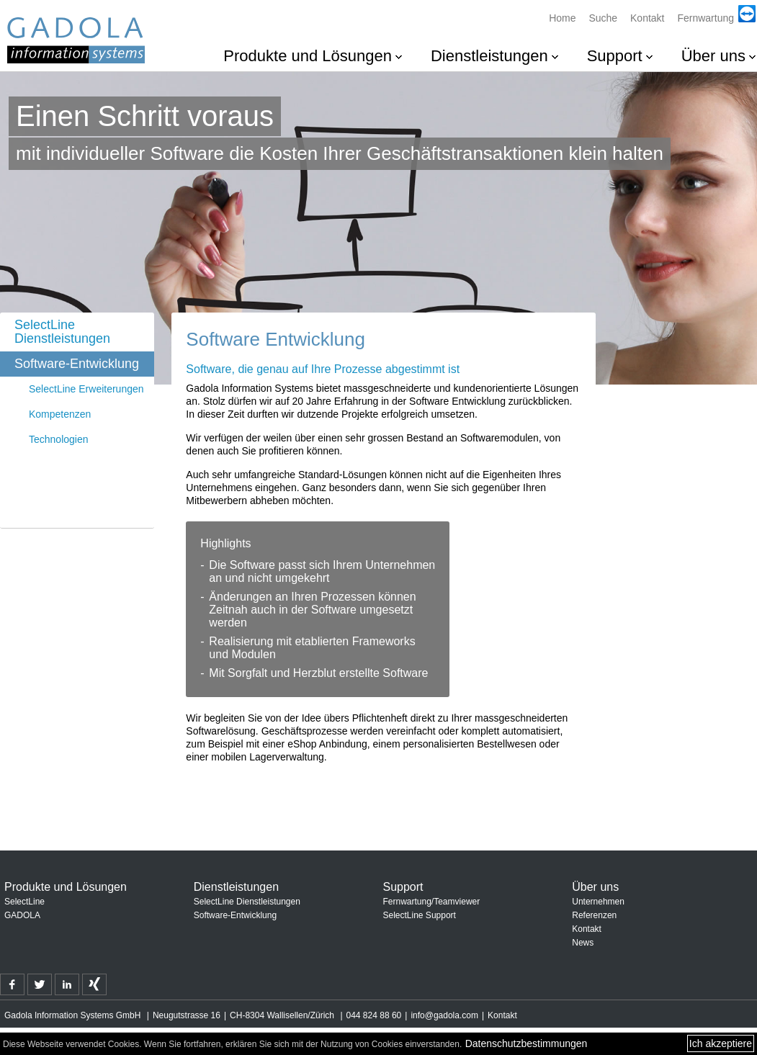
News (582, 943)
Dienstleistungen (489, 56)
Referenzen (594, 915)
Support (614, 56)
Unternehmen (598, 902)
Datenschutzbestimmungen (526, 1043)
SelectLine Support (419, 915)
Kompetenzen (60, 414)
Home (562, 18)
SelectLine (24, 902)
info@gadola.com (444, 1015)
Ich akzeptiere (720, 1043)
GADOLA (22, 915)
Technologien (59, 439)
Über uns (713, 56)
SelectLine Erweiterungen (86, 389)
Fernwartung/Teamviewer (431, 902)
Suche (602, 18)
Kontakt (647, 18)
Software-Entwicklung (76, 363)
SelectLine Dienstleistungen (62, 332)
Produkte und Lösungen (307, 56)
